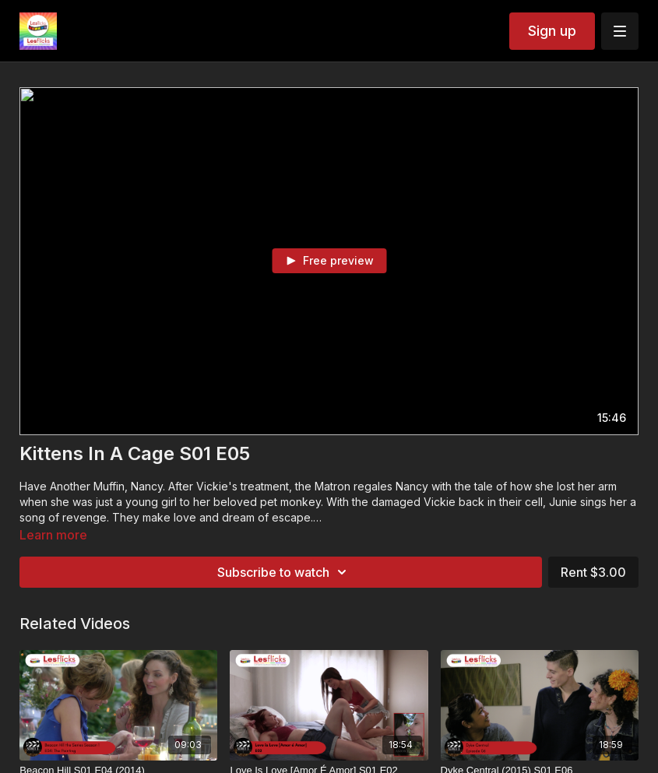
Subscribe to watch (284, 572)
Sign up (552, 31)
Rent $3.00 (593, 572)
